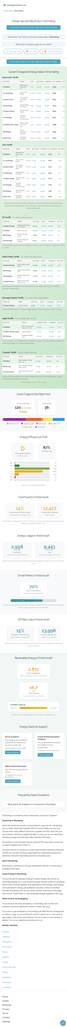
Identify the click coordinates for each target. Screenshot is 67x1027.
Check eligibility (13, 752)
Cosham (5, 932)
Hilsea (4, 952)
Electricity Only (13, 51)
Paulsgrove (7, 942)
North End (6, 982)
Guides (5, 1001)
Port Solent (7, 947)
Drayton (5, 957)
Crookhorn (6, 987)
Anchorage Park (9, 967)
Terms (5, 1013)
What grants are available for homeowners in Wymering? (32, 804)
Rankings (6, 1005)
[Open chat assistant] (63, 1023)
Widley (5, 962)
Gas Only (31, 51)
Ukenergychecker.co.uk (14, 5)
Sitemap (6, 1021)
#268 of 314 (28, 715)
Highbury (6, 937)
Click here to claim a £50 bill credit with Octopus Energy (33, 27)
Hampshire (8, 11)
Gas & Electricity (51, 51)
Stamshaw (6, 977)
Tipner (5, 972)
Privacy (5, 1009)
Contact (6, 1017)
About (5, 996)
